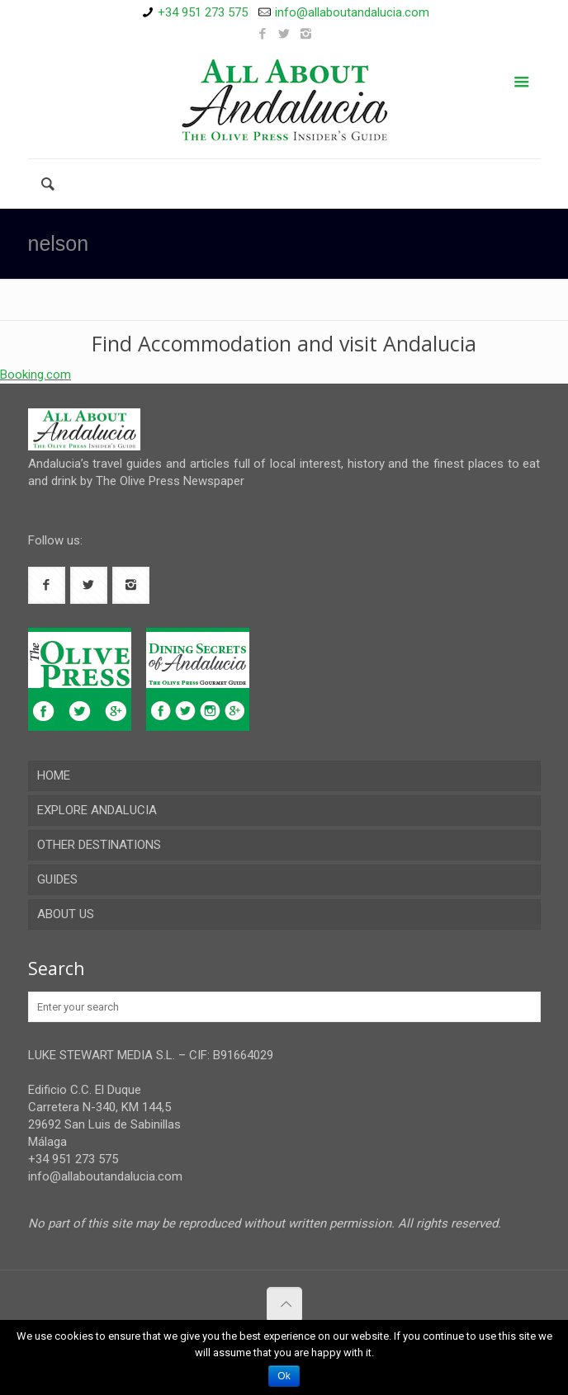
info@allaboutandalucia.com (352, 12)
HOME (53, 775)
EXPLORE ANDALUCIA (97, 810)
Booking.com (35, 374)
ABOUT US (65, 914)
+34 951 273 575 (203, 12)
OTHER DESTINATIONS (99, 844)
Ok (283, 1376)
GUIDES (57, 879)
